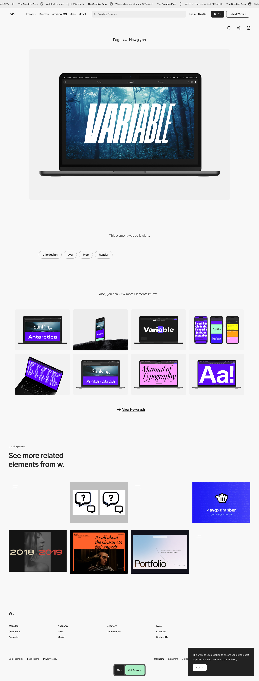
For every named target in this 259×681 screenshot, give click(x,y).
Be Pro (217, 14)
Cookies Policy (16, 658)
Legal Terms (33, 658)
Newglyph (137, 40)
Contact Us (162, 637)
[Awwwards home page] (119, 670)
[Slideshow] (42, 374)
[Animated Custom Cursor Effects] (38, 551)
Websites (13, 625)
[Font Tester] (158, 330)
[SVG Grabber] (221, 502)
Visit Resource (135, 670)
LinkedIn (186, 658)
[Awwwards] (12, 14)
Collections (14, 631)
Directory (44, 14)
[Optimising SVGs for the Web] (99, 502)
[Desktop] (42, 330)
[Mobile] (100, 330)
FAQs (159, 625)
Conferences (114, 631)
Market (82, 14)
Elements (13, 637)
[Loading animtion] (160, 503)
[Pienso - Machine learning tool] (221, 551)
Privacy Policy (50, 658)
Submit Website (238, 14)
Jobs (73, 14)
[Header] (99, 552)
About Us (161, 631)
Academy (59, 14)
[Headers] (160, 552)
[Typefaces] (100, 374)
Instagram (173, 658)
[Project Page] (38, 503)
